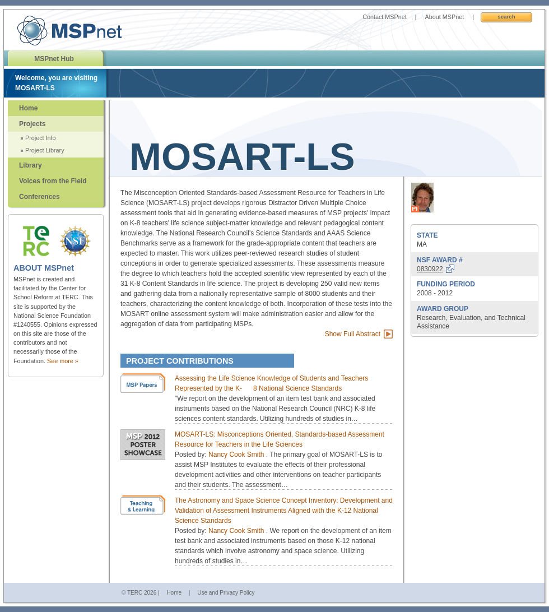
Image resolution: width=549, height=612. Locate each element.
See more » (62, 361)
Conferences (39, 197)
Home (28, 108)
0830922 (430, 269)
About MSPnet (444, 16)
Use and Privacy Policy (225, 593)
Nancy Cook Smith (237, 454)
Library (30, 165)
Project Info (40, 138)
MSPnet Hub (54, 59)
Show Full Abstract (352, 334)
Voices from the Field (52, 181)
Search (506, 16)
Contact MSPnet (384, 16)
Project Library (44, 150)
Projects (32, 124)
